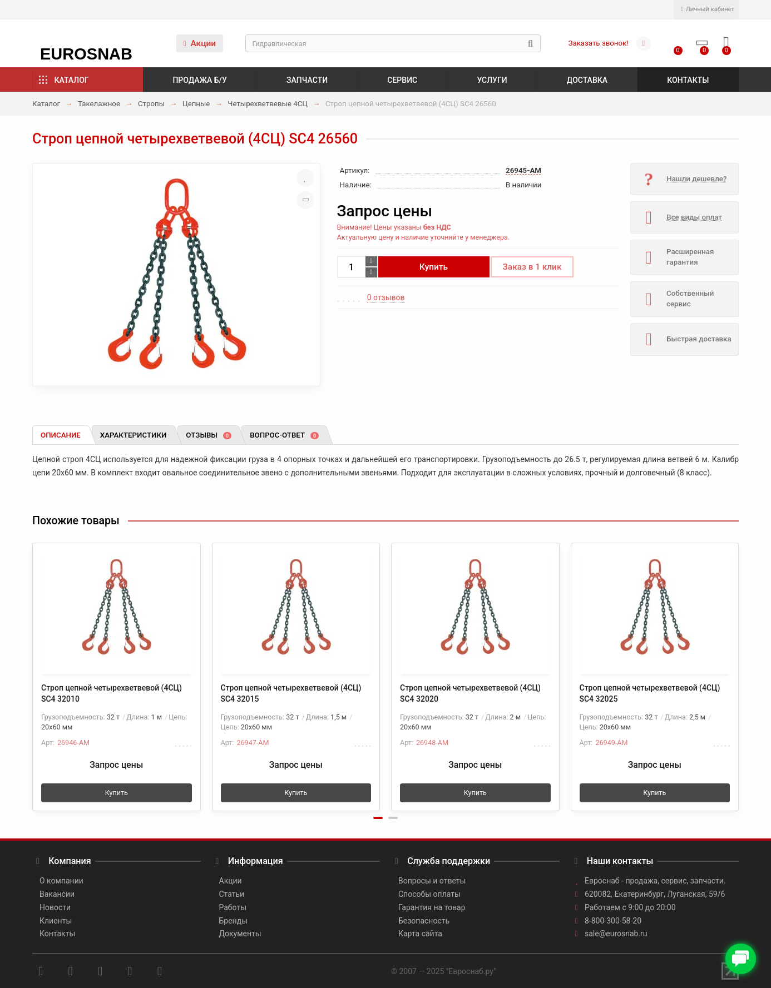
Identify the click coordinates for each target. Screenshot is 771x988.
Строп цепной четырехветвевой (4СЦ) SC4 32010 (111, 693)
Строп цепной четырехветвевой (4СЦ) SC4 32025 (650, 693)
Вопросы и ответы (432, 880)
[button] (378, 818)
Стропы (151, 104)
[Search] (393, 43)
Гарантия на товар (432, 907)
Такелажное (99, 104)
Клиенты (55, 920)
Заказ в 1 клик (532, 267)
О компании (61, 880)
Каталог (72, 80)
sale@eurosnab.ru (616, 933)
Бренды (233, 920)
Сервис (402, 80)
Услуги (492, 80)
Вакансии (57, 894)
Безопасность (423, 920)
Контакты (688, 80)
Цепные (196, 104)
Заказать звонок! (599, 43)
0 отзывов (386, 297)
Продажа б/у (199, 80)
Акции (199, 43)
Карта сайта (420, 933)
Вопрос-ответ (284, 435)
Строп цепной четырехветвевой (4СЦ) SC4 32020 (470, 693)
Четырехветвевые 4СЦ (268, 104)
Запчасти (307, 80)
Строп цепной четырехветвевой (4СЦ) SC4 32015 (291, 693)
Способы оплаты (429, 894)
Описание (61, 435)
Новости (55, 907)
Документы (240, 933)
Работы (233, 907)
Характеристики (133, 435)
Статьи (232, 894)
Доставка (587, 80)
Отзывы (208, 435)
